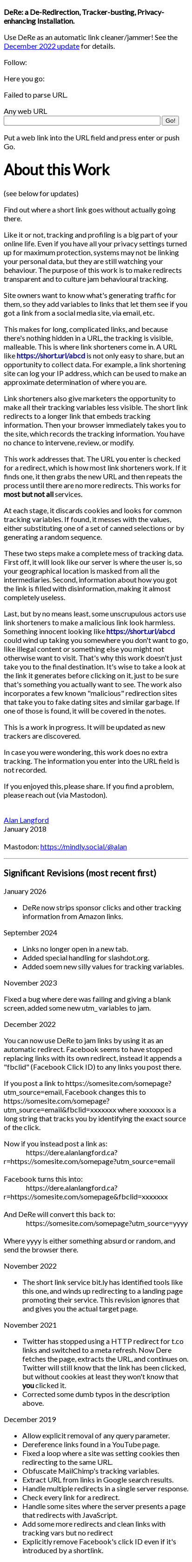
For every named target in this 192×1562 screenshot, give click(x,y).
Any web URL (25, 110)
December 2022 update (41, 45)
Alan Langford (26, 819)
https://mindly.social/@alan (83, 846)
